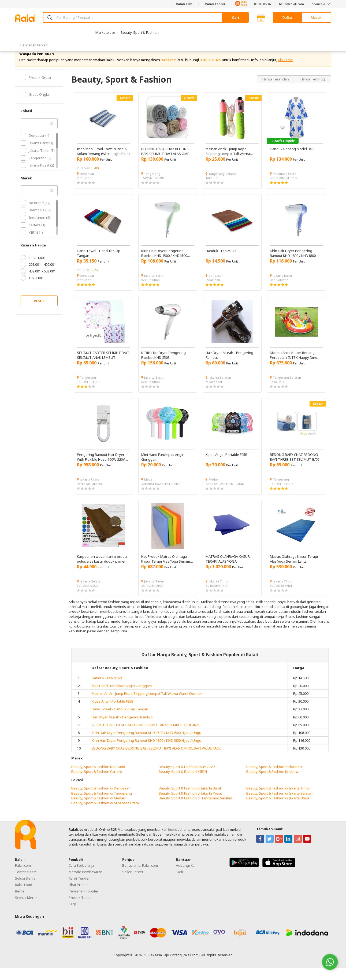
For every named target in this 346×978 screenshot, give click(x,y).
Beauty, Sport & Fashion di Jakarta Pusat (190, 803)
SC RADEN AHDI (152, 595)
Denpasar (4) (35, 145)
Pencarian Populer (83, 901)
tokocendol (214, 392)
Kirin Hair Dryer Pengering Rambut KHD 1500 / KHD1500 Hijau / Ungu (146, 742)
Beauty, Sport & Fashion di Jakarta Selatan (279, 803)
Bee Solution (150, 290)
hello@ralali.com (291, 4)
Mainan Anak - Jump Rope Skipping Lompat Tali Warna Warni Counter (147, 703)
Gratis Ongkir (35, 104)
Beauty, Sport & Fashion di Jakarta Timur (278, 798)
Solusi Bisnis (25, 888)
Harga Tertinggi (313, 89)
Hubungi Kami (187, 875)
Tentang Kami (26, 882)
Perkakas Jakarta (89, 494)
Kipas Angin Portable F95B (112, 711)
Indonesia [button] (321, 4)
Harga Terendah (276, 89)
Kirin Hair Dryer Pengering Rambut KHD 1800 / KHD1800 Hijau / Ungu (146, 750)
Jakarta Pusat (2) (37, 175)
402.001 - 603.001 (38, 281)
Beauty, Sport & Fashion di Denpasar (100, 798)
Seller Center (132, 882)
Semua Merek (26, 907)
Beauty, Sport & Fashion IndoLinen (274, 776)
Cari (235, 17)
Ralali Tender (215, 4)
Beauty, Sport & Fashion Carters (96, 781)
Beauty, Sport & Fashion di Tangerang (101, 803)
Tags (73, 914)
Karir (179, 882)
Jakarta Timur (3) (38, 160)
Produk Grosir (36, 87)
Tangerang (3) (36, 168)
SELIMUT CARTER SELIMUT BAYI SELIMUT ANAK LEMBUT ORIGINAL (146, 734)
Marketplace (105, 32)
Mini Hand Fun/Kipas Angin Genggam (122, 695)
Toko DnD (212, 188)
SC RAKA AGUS (87, 595)
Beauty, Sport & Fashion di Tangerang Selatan (195, 808)
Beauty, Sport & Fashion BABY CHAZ (187, 776)
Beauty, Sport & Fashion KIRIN (183, 781)
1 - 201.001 (33, 268)
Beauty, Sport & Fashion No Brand (98, 776)
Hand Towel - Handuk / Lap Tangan (120, 719)
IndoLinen (84, 188)
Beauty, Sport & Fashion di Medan (98, 808)
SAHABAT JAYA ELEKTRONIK (160, 494)
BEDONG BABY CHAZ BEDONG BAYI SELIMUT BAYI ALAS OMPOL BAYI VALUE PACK (156, 758)
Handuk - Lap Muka (107, 687)
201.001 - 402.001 (38, 274)
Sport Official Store (284, 188)
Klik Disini (285, 69)
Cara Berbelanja (81, 875)
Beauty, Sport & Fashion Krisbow (272, 781)
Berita (19, 901)
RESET (39, 311)
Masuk (316, 17)
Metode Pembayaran (85, 882)
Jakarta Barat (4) (37, 153)
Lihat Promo (78, 894)
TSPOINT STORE (153, 188)
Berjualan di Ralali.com (140, 875)
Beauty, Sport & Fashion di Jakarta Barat (190, 798)
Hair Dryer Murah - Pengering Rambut (122, 727)
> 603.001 (32, 288)
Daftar (287, 17)
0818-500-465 (263, 4)
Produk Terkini (80, 907)
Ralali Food (23, 894)
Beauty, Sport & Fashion (140, 32)
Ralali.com (184, 4)
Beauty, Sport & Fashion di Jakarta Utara (277, 808)
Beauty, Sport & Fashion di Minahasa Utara (105, 812)
